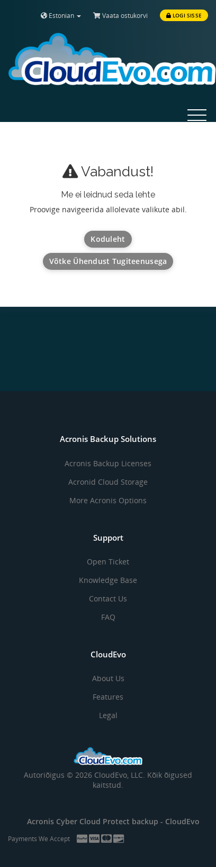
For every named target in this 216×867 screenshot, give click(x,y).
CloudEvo (182, 821)
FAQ (108, 617)
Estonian (61, 15)
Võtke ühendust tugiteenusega (108, 261)
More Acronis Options (108, 500)
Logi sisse (184, 15)
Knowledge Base (108, 580)
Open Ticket (108, 562)
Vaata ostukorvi (120, 15)
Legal (108, 715)
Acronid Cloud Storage (108, 482)
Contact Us (108, 598)
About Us (108, 678)
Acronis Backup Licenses (108, 463)
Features (108, 697)
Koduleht (108, 239)
